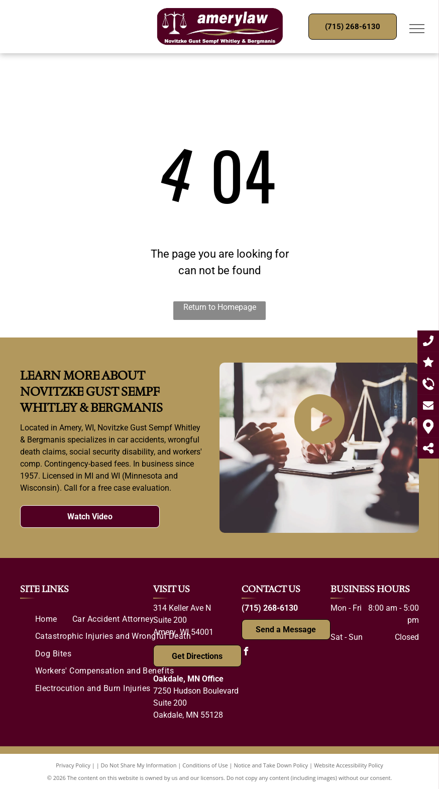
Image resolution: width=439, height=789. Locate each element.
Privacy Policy (73, 765)
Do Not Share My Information (139, 765)
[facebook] (245, 652)
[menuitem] (46, 619)
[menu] (417, 29)
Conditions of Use (205, 765)
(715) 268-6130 (270, 608)
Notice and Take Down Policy (271, 765)
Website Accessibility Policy (348, 765)
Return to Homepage (219, 307)
